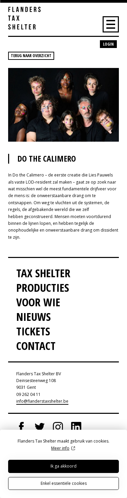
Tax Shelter (43, 273)
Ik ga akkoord (63, 466)
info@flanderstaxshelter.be (42, 401)
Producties (42, 287)
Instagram (58, 427)
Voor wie (38, 302)
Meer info (60, 448)
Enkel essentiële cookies (64, 483)
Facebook (21, 427)
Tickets (33, 331)
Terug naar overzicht (31, 55)
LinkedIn (76, 427)
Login (108, 44)
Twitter (40, 427)
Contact (36, 345)
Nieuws (33, 316)
